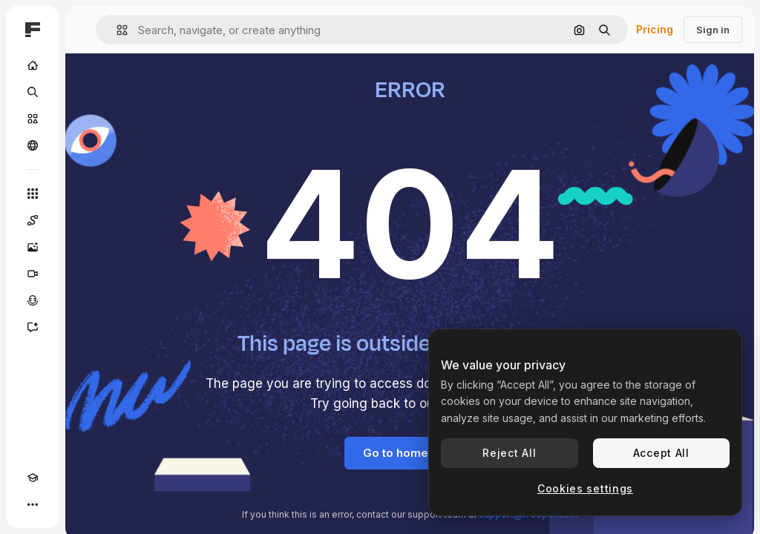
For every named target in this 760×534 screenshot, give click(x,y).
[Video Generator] (33, 274)
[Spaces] (33, 220)
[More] (33, 504)
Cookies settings (585, 488)
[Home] (33, 65)
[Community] (33, 145)
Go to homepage (410, 453)
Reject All (509, 452)
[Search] (33, 92)
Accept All (661, 452)
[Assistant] (33, 327)
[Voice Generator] (33, 300)
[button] (116, 30)
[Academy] (33, 478)
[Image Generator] (33, 247)
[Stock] (33, 119)
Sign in (713, 30)
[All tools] (33, 193)
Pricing (654, 29)
